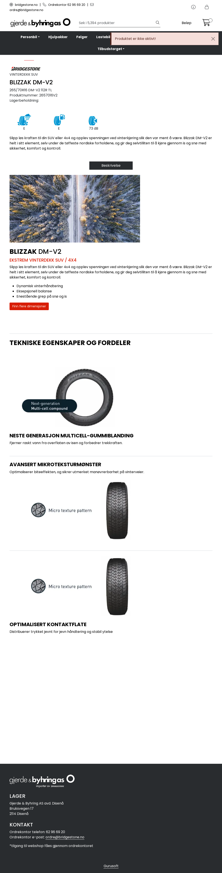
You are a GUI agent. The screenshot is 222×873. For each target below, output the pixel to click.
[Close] (213, 39)
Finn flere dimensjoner (29, 425)
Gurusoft (111, 865)
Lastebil (103, 37)
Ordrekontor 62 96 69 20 (64, 5)
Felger (82, 37)
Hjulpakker (58, 37)
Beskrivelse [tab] (111, 284)
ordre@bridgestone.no (65, 837)
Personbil (29, 37)
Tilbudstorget (110, 49)
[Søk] (117, 23)
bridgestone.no (24, 5)
